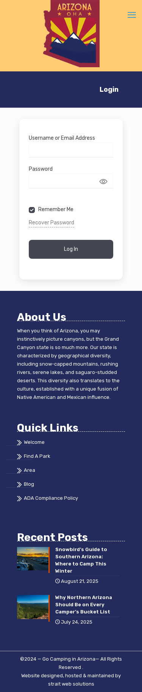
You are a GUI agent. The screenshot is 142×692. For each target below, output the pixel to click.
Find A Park (37, 456)
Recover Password (51, 222)
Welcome (34, 442)
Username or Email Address (62, 138)
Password (41, 169)
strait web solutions (71, 684)
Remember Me (55, 210)
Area (29, 470)
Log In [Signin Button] (71, 249)
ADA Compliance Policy (51, 498)
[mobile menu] (131, 15)
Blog (29, 484)
